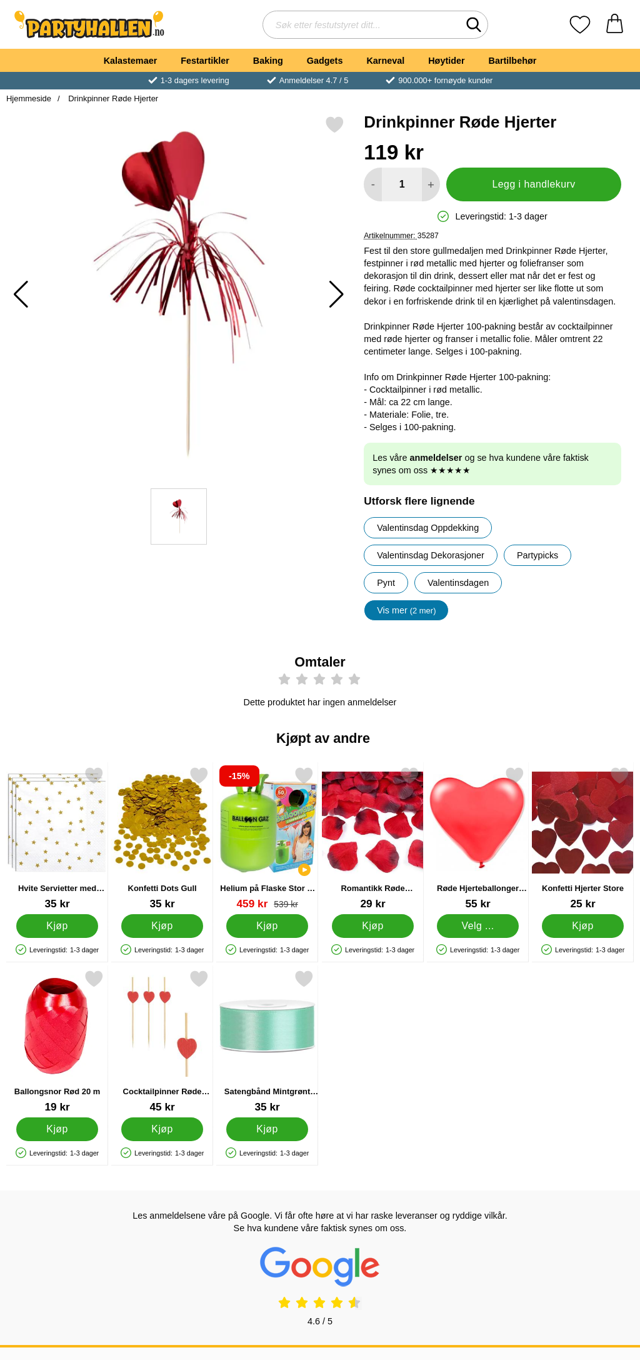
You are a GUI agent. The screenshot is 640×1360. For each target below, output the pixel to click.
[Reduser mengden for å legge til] (373, 184)
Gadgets (325, 61)
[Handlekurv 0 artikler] (615, 24)
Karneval (385, 61)
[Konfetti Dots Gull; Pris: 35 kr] (162, 838)
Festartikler (205, 61)
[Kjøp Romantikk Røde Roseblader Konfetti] (373, 926)
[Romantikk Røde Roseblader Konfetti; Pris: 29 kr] (373, 838)
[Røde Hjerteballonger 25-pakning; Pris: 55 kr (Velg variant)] (478, 838)
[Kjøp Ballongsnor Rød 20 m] (57, 1129)
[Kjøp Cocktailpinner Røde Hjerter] (162, 1129)
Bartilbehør (513, 61)
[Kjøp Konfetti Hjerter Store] (583, 926)
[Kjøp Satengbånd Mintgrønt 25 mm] (268, 1129)
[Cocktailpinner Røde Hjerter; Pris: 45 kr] (162, 1041)
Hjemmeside (28, 98)
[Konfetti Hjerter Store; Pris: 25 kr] (583, 838)
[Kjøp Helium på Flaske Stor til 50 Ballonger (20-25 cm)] (268, 926)
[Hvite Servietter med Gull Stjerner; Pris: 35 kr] (57, 838)
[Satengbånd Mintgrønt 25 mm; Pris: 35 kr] (267, 1041)
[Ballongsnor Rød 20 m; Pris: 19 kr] (57, 1041)
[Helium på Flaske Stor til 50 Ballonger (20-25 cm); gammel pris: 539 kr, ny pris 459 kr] (267, 838)
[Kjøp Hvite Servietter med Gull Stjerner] (57, 926)
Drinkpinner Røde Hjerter (112, 98)
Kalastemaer (131, 61)
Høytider (446, 61)
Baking (268, 61)
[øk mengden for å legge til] (431, 184)
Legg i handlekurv (534, 184)
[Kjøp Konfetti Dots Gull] (162, 926)
